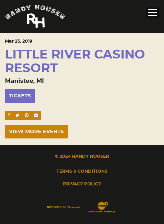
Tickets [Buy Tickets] (20, 95)
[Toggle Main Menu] (152, 12)
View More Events (36, 131)
